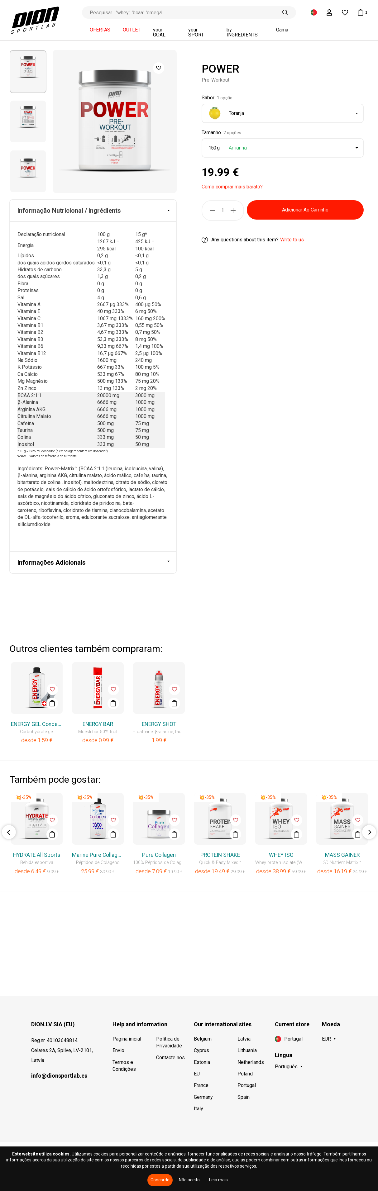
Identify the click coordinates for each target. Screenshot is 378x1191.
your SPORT (196, 32)
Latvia (244, 1039)
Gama (282, 29)
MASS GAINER (342, 855)
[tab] (93, 211)
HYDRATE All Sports (36, 855)
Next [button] (369, 832)
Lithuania (247, 1050)
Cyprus (201, 1050)
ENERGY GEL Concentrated (37, 724)
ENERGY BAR (98, 724)
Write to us (292, 240)
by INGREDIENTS (242, 32)
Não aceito (189, 1179)
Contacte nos (170, 1058)
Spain (243, 1097)
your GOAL (159, 32)
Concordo (160, 1179)
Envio (118, 1050)
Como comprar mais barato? (232, 187)
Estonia (202, 1062)
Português (286, 1067)
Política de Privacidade (169, 1042)
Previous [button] (9, 832)
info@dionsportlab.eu (59, 1075)
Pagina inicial (126, 1039)
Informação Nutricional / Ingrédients (69, 210)
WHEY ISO (281, 855)
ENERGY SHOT (159, 724)
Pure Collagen (159, 855)
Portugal (246, 1085)
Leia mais (218, 1179)
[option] (28, 72)
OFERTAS (100, 29)
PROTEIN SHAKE (220, 855)
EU (197, 1074)
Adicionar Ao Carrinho (305, 210)
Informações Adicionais (51, 562)
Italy (198, 1109)
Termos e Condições (124, 1065)
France (201, 1085)
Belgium (203, 1039)
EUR (326, 1039)
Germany (203, 1097)
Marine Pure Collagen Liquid (98, 855)
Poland (245, 1074)
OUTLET (132, 29)
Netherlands (250, 1062)
